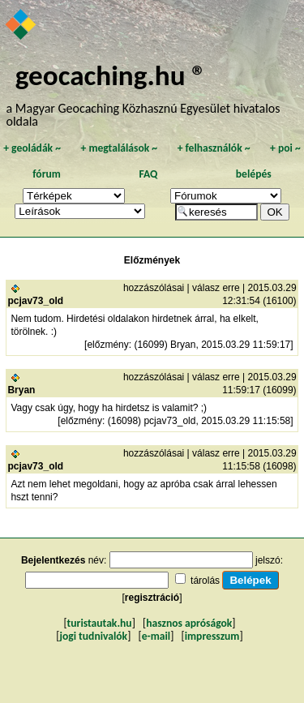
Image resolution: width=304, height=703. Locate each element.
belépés (254, 174)
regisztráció (152, 597)
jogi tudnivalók (93, 636)
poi (285, 148)
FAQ (148, 174)
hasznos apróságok (189, 623)
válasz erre (216, 288)
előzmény (107, 344)
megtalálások (118, 148)
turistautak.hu (99, 623)
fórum (46, 174)
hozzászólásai (153, 288)
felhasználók (214, 148)
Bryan (21, 390)
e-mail (156, 636)
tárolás (205, 580)
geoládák (32, 148)
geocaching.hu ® (111, 75)
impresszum (212, 636)
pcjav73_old (35, 300)
